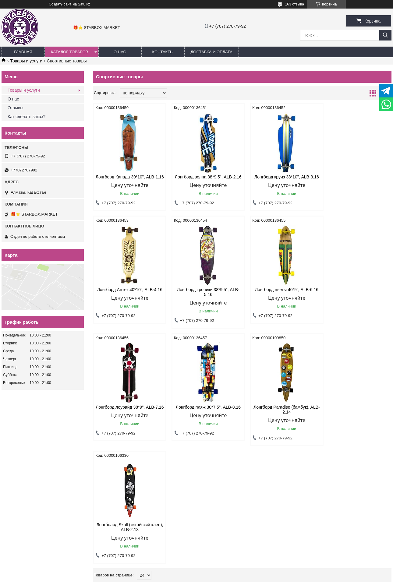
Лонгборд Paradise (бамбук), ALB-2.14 (128, 414)
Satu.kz (222, 577)
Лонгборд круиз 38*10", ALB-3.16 (280, 176)
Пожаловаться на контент (220, 582)
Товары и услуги (26, 60)
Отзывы (15, 107)
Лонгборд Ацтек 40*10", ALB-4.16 (355, 176)
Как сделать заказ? (26, 116)
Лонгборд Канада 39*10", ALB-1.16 (128, 179)
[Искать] (385, 35)
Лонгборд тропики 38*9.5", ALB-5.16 (128, 297)
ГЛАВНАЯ (23, 52)
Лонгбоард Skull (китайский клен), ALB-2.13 (204, 414)
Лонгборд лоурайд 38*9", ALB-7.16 (280, 297)
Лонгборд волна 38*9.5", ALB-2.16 (204, 179)
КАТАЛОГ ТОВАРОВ (69, 52)
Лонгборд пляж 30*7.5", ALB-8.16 (356, 294)
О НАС (120, 52)
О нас (13, 99)
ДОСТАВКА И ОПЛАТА (211, 52)
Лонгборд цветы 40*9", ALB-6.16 (204, 294)
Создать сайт (60, 4)
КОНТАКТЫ (162, 52)
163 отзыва (294, 4)
